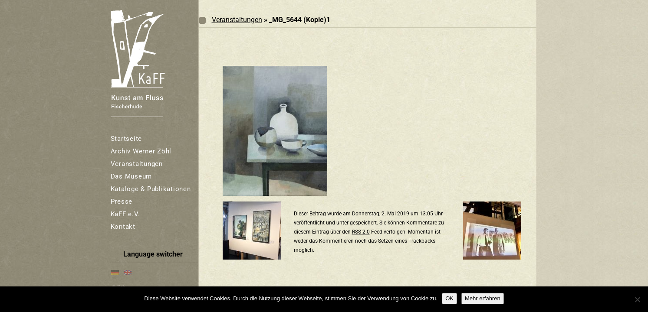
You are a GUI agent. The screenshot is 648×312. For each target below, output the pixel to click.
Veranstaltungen (137, 164)
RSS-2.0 (361, 232)
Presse (122, 201)
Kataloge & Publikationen (151, 189)
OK (449, 298)
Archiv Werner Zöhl (141, 151)
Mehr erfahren (482, 298)
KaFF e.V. (125, 214)
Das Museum (131, 176)
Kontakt (123, 227)
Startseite (126, 139)
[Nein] (637, 299)
